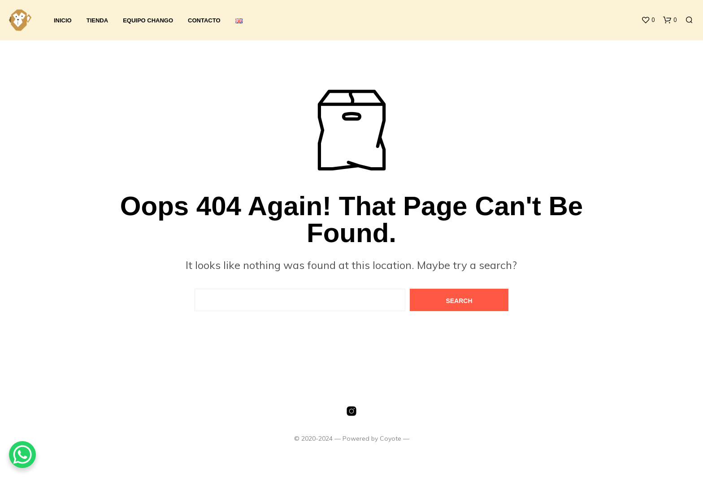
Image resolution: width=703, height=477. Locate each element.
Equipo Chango (148, 20)
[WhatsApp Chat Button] (22, 454)
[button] (648, 20)
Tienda (97, 20)
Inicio (63, 20)
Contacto (204, 20)
